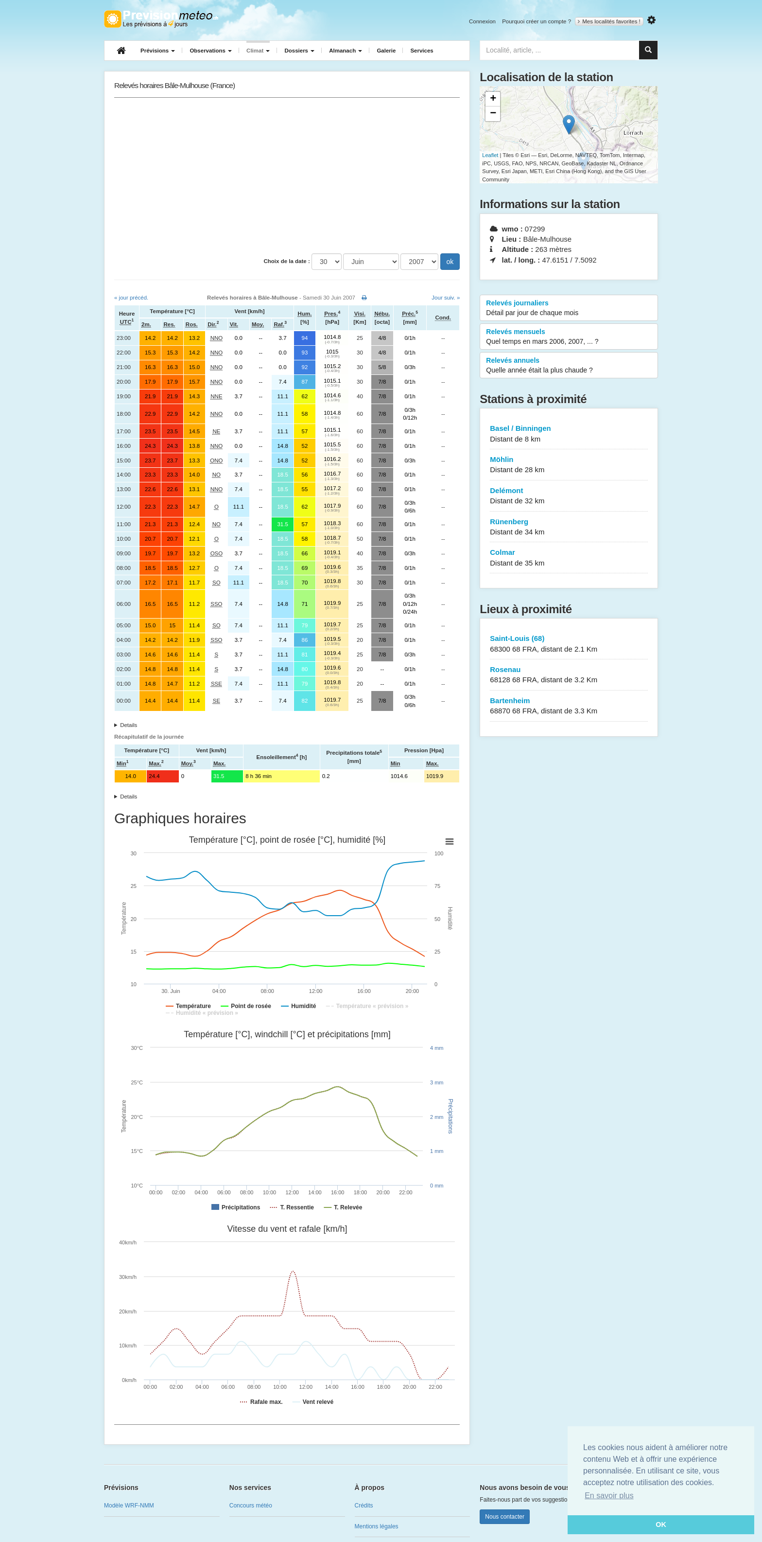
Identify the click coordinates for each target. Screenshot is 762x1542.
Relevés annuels (569, 365)
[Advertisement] (287, 175)
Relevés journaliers (569, 308)
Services (421, 50)
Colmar (569, 558)
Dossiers (299, 50)
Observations (211, 50)
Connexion (482, 21)
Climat (258, 50)
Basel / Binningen (569, 434)
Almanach (345, 50)
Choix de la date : (287, 261)
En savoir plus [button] (609, 1495)
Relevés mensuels (569, 337)
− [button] (493, 113)
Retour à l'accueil (161, 19)
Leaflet (490, 155)
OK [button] (661, 1524)
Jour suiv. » (446, 298)
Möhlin (569, 465)
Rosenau (569, 675)
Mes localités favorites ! (609, 21)
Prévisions (157, 50)
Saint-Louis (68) (569, 644)
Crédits (364, 1505)
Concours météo (250, 1505)
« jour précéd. (131, 298)
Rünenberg (569, 527)
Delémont (569, 496)
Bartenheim (569, 706)
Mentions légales (376, 1526)
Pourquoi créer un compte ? (536, 21)
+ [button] (493, 99)
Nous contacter (504, 1516)
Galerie (386, 50)
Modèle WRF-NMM (129, 1505)
